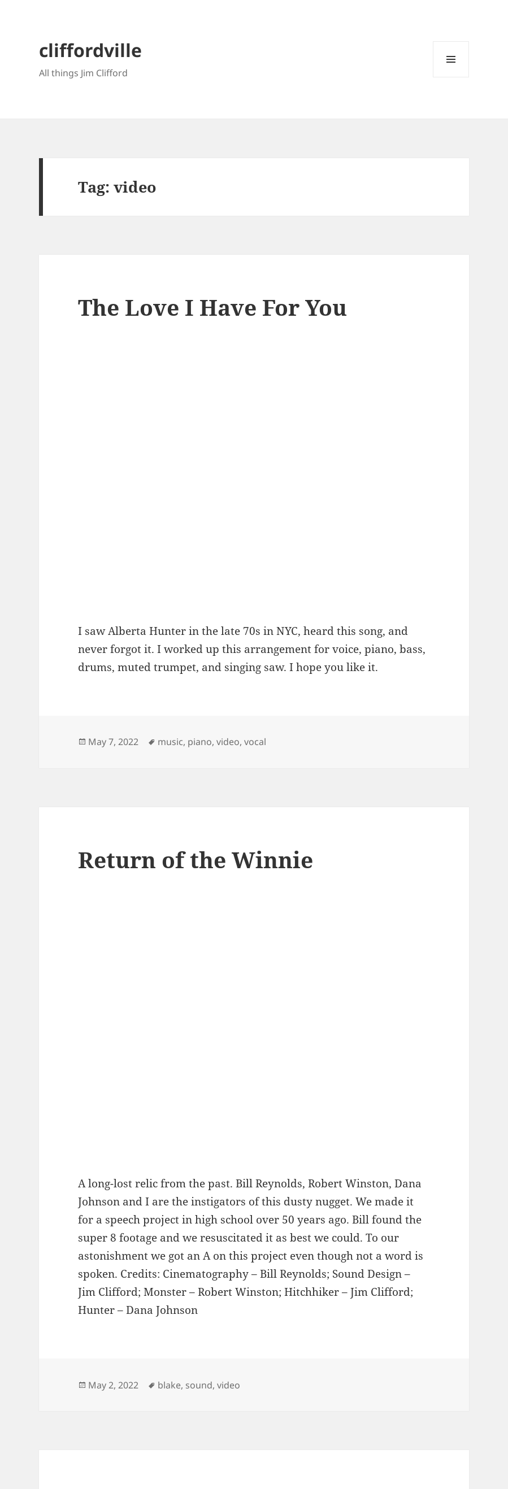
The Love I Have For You (212, 307)
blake (169, 1385)
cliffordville (90, 50)
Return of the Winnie (195, 859)
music (170, 741)
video (228, 741)
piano (200, 741)
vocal (255, 741)
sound (198, 1385)
